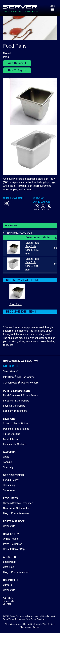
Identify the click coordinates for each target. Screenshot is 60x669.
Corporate (10, 580)
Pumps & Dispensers (16, 390)
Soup (6, 456)
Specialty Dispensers (15, 410)
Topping (7, 462)
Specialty (8, 467)
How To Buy (15, 70)
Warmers (9, 452)
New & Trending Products (21, 361)
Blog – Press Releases (16, 513)
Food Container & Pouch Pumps (21, 395)
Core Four (8, 566)
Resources (10, 498)
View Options (16, 63)
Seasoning (9, 485)
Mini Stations (10, 439)
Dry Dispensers (13, 475)
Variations (11, 225)
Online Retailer (11, 538)
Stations (9, 418)
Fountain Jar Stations (15, 444)
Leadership (9, 561)
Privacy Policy (9, 601)
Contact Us (9, 526)
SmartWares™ (10, 371)
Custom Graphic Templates (18, 503)
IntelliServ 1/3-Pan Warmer (19, 377)
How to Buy (11, 534)
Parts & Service (13, 521)
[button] (52, 8)
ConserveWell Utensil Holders (21, 382)
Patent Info (8, 598)
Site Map (7, 604)
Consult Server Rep (14, 549)
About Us (9, 557)
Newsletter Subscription (16, 508)
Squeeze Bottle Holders (16, 423)
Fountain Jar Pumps (14, 405)
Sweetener (9, 490)
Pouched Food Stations (16, 428)
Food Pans (15, 304)
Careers (7, 584)
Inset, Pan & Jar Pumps (16, 400)
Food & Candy (11, 480)
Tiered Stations (11, 433)
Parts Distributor (12, 544)
